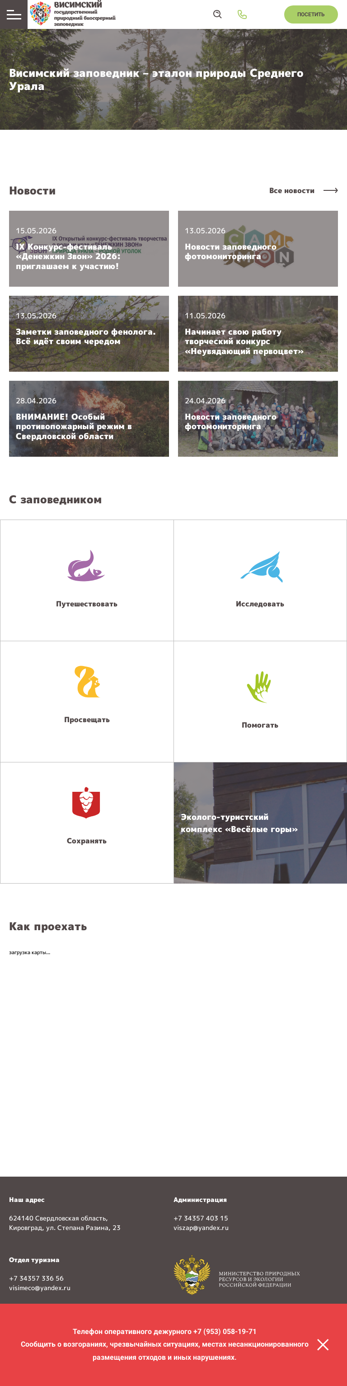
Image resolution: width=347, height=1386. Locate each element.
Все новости (291, 190)
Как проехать (48, 926)
